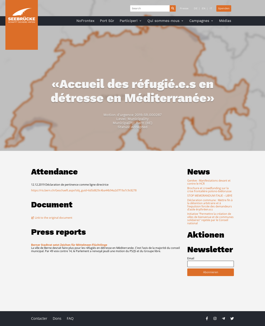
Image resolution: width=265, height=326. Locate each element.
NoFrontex (85, 21)
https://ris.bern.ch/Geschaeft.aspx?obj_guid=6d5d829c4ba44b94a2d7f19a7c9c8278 (84, 190)
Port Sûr (107, 21)
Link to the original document (51, 218)
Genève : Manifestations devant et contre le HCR (209, 182)
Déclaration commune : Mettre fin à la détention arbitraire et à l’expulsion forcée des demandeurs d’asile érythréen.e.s (210, 204)
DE (196, 8)
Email (190, 258)
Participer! (129, 21)
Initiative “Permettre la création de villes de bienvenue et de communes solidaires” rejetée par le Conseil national (210, 218)
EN (203, 8)
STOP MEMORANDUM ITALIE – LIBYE (209, 195)
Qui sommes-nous (163, 21)
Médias (225, 21)
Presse (184, 8)
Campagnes (199, 21)
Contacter (39, 318)
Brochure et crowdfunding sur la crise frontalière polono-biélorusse (209, 189)
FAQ (70, 318)
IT (210, 8)
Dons (57, 318)
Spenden (224, 8)
